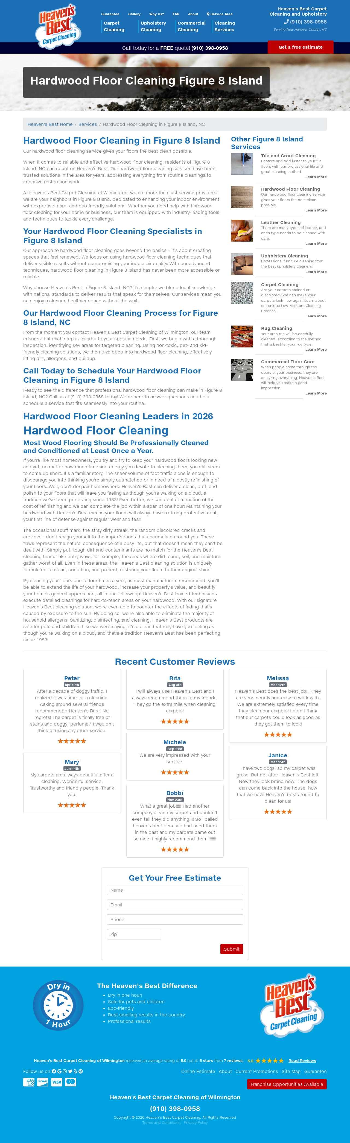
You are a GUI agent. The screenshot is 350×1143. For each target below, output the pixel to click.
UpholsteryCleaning (153, 26)
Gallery (134, 14)
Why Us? (156, 14)
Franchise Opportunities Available (287, 1084)
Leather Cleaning (281, 222)
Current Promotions (256, 1071)
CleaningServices (225, 26)
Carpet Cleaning (280, 284)
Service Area (220, 14)
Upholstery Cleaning (284, 256)
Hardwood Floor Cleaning (290, 189)
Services (87, 124)
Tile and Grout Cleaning (288, 155)
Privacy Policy (196, 1122)
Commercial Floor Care (287, 361)
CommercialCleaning (192, 26)
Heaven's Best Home (50, 124)
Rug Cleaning (276, 328)
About (193, 14)
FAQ (176, 14)
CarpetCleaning (114, 26)
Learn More (316, 177)
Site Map (291, 1071)
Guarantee (110, 14)
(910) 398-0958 (308, 21)
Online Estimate (198, 1071)
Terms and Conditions (161, 1122)
